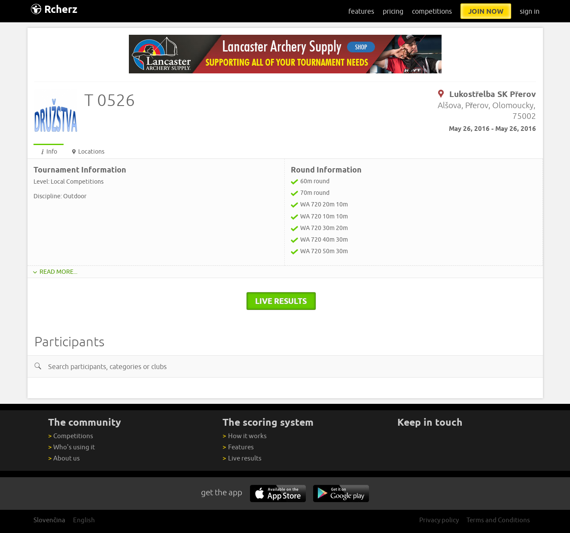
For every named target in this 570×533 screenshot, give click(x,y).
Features (238, 447)
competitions (432, 11)
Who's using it (71, 447)
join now (485, 11)
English (84, 520)
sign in (530, 11)
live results (281, 301)
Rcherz (54, 9)
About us (64, 458)
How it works (244, 435)
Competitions (70, 435)
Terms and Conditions (498, 520)
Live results (242, 458)
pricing (393, 11)
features (361, 11)
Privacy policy (439, 520)
